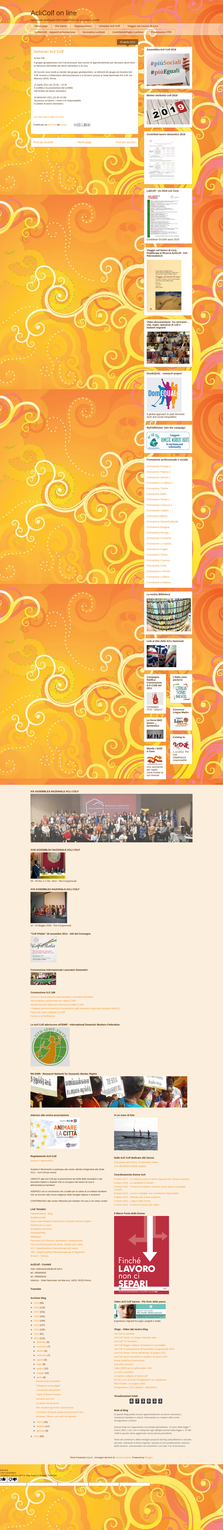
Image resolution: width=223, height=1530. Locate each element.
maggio (41, 1373)
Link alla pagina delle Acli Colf (48, 117)
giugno (40, 1368)
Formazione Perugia (158, 532)
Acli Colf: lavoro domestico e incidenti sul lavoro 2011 (141, 1356)
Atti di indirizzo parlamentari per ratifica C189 (53, 1000)
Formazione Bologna (158, 527)
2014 (37, 1325)
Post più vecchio (126, 142)
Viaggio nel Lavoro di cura (142, 26)
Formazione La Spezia (159, 543)
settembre (42, 1355)
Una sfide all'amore (123, 1364)
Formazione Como (157, 565)
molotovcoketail (123, 1457)
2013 (37, 1329)
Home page (41, 26)
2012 (37, 1334)
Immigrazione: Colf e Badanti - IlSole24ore (135, 1387)
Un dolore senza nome (47, 1403)
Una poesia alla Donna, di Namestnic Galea (136, 1162)
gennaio (41, 1430)
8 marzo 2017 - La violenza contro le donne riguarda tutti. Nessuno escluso (151, 1179)
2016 (37, 1316)
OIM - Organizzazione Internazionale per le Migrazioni (57, 1252)
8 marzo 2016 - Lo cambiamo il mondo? (134, 1183)
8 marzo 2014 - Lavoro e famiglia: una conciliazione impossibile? (146, 1193)
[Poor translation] (12, 1479)
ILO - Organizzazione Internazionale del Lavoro (54, 1248)
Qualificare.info (38, 1217)
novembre (42, 1346)
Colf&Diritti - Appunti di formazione (54, 32)
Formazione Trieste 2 (158, 499)
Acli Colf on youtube (124, 1333)
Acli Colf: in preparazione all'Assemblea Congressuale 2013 (144, 1349)
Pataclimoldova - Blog (41, 1213)
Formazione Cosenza (158, 560)
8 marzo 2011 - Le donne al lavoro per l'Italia (136, 1204)
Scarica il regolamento (41, 1160)
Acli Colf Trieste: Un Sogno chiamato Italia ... (136, 1337)
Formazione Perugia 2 (159, 466)
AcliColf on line (54, 13)
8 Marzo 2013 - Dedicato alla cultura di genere (137, 1197)
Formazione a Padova (159, 582)
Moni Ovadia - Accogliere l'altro (129, 1383)
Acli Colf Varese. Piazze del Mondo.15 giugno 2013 (140, 1353)
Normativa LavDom (94, 32)
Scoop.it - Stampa (39, 1256)
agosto (40, 1359)
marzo (40, 1422)
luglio (40, 1364)
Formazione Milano (157, 516)
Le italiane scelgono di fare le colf (131, 1376)
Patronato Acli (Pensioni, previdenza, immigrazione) (56, 1240)
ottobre (40, 1351)
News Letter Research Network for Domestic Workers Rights (60, 1221)
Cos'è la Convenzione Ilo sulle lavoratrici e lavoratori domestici (61, 997)
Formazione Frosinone (159, 538)
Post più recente (43, 142)
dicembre (42, 1342)
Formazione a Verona (158, 571)
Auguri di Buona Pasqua (48, 1394)
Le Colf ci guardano (124, 1372)
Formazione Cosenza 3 (159, 505)
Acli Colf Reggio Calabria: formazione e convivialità (139, 1345)
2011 (37, 1338)
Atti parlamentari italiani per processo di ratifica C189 (56, 1004)
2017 (37, 1312)
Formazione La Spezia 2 (160, 482)
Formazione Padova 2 (159, 471)
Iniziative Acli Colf (109, 26)
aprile (40, 1377)
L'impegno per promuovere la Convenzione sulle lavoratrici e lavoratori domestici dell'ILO (75, 1008)
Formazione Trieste (157, 554)
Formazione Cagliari (157, 510)
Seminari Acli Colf (45, 1399)
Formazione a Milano (158, 576)
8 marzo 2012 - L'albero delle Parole (132, 1201)
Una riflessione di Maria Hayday (130, 1166)
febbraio (41, 1426)
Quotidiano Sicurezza (41, 1229)
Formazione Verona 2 (158, 477)
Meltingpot (35, 1236)
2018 (37, 1307)
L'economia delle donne (48, 1390)
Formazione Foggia (157, 549)
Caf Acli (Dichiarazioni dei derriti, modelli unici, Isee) (56, 1244)
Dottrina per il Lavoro (41, 1225)
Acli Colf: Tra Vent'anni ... (126, 1341)
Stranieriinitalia (37, 1232)
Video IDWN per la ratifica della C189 (133, 1368)
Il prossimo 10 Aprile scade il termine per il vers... (60, 1412)
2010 (37, 1436)
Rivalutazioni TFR (161, 32)
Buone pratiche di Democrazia (129, 1360)
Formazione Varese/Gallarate (162, 521)
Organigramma (83, 26)
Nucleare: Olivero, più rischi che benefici (56, 1416)
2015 (37, 1320)
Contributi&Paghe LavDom (127, 32)
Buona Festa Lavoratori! (48, 1381)
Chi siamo (61, 26)
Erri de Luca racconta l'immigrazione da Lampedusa (140, 1379)
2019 (37, 1303)
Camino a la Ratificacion (42, 1016)
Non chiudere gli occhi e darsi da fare (55, 1407)
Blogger (148, 1457)
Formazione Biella (156, 494)
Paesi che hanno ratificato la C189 (47, 1012)
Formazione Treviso (157, 488)
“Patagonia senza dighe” (48, 1385)
